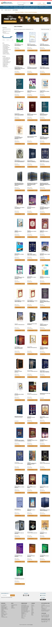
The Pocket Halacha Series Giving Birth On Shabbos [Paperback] (20, 161)
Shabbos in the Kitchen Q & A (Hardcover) (31, 91)
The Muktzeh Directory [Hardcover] (43, 533)
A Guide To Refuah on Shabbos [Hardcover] (44, 91)
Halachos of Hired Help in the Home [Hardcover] (19, 91)
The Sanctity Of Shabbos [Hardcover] (31, 556)
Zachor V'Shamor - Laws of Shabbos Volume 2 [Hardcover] (31, 254)
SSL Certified (42, 595)
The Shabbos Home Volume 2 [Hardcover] (44, 556)
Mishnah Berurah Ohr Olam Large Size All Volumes (45, 394)
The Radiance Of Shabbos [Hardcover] (18, 556)
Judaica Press (5, 63)
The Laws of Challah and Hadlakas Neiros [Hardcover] (31, 161)
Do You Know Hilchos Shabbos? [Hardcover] (19, 394)
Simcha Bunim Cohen (6, 45)
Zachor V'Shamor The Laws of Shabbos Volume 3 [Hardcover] (44, 161)
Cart (49, 3)
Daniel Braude (5, 51)
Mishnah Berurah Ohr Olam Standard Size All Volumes (19, 417)
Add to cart (19, 50)
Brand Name (4, 56)
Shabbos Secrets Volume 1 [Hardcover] (31, 510)
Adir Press (4, 65)
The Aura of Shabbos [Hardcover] (32, 371)
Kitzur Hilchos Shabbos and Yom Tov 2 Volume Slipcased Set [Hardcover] (45, 208)
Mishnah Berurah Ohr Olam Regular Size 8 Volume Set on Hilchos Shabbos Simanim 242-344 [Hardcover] (45, 184)
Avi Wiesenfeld (5, 48)
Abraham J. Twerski (6, 53)
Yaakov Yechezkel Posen (6, 49)
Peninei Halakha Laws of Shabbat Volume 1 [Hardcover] (20, 301)
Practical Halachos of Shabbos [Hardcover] (19, 254)
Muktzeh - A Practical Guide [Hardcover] (44, 487)
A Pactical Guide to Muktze (19, 463)
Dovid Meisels (5, 50)
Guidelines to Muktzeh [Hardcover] (18, 231)
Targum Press (5, 60)
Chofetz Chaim (5, 44)
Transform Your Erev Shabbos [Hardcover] (31, 231)
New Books (3, 603)
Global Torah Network (6, 54)
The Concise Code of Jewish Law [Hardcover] (45, 277)
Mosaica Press (5, 66)
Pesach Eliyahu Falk (6, 47)
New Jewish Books (5, 33)
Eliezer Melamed (5, 52)
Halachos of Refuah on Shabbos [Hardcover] (19, 487)
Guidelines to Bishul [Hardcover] (19, 324)
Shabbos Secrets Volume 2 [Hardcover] (44, 231)
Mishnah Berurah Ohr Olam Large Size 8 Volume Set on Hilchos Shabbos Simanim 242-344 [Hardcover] (32, 184)
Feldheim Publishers (6, 57)
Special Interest (5, 27)
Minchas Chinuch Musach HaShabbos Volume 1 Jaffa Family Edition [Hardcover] (20, 68)
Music (12, 603)
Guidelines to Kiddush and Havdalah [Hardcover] (44, 325)
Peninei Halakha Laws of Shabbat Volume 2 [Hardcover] (32, 301)
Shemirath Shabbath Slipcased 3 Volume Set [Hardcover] (45, 510)
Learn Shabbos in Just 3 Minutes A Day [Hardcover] (19, 208)
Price (3, 35)
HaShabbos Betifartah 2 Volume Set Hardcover (32, 324)
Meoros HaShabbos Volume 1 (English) (31, 487)
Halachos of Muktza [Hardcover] (45, 463)
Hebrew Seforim (24, 603)
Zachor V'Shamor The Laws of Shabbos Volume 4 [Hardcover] (44, 68)
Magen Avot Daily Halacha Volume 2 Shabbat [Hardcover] (31, 45)
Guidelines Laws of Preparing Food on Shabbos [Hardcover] (19, 114)
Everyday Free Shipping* (42, 4)
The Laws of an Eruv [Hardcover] (32, 394)
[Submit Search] (32, 3)
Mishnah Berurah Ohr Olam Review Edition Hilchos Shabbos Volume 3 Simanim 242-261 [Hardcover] (19, 184)
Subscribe (12, 595)
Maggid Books (5, 64)
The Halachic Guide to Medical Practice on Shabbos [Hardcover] (20, 440)
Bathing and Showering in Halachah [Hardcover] (44, 114)
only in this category (21, 4)
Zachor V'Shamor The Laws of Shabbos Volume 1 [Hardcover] (44, 371)
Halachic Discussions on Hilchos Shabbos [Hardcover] (32, 137)
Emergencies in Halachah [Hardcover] (31, 417)
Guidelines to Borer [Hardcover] (32, 347)
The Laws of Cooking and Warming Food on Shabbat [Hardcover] (44, 348)
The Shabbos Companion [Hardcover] (43, 440)
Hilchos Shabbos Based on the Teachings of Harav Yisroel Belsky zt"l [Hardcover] (44, 138)
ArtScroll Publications (6, 58)
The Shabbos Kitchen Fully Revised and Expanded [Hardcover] (19, 138)
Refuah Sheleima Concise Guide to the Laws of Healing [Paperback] (19, 278)
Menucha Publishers (6, 62)
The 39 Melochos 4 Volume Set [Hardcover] (19, 533)
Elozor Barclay (5, 46)
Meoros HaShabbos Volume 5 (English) (44, 417)
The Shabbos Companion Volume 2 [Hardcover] (32, 440)
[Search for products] (24, 3)
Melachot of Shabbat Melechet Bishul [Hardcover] (32, 114)
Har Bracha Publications (6, 61)
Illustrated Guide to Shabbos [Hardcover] (31, 277)
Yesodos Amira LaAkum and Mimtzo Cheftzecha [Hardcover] (45, 45)
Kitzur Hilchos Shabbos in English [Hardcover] (45, 254)
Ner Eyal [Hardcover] (18, 509)
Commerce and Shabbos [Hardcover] (18, 371)
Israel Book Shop (5, 59)
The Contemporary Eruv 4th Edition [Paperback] (19, 45)
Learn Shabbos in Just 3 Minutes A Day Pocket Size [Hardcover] (32, 68)
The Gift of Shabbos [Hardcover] (32, 532)
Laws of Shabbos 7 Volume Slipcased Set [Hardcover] (19, 348)
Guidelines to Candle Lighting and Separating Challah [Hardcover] (31, 464)
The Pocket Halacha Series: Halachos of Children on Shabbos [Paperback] (45, 301)
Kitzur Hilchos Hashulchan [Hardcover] (31, 208)
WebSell (31, 624)
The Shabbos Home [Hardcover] (19, 578)
